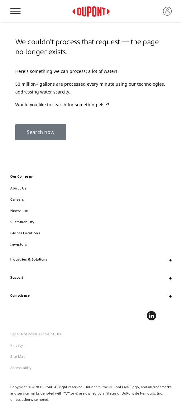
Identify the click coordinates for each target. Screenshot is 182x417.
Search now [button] (41, 132)
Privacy (16, 345)
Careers (17, 199)
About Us (18, 188)
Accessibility (21, 367)
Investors (18, 244)
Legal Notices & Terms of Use (36, 334)
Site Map (18, 356)
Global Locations (25, 233)
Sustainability (22, 221)
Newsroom (19, 210)
